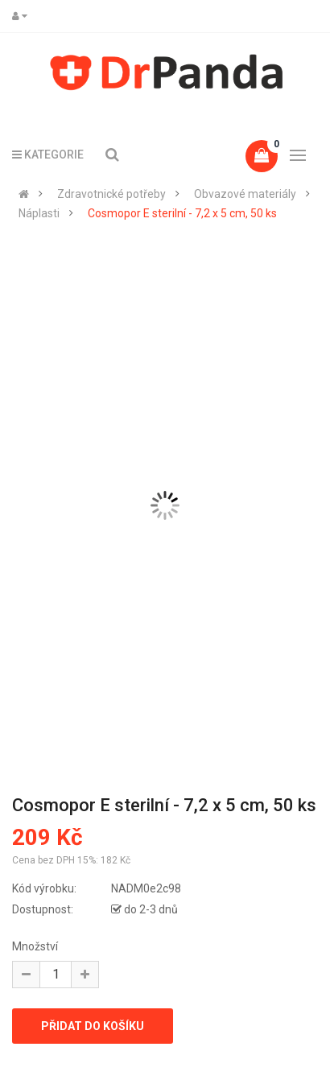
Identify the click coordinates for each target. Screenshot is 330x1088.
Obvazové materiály (245, 194)
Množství (35, 946)
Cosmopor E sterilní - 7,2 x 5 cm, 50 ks (182, 213)
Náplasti (39, 213)
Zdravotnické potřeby (111, 194)
